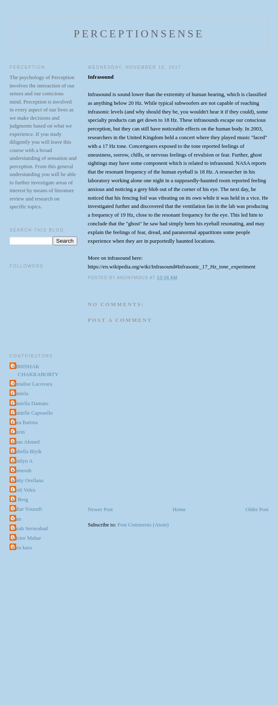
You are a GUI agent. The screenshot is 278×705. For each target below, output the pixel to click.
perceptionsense (139, 34)
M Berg (20, 499)
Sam (16, 519)
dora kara (22, 547)
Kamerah (22, 470)
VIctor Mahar (26, 538)
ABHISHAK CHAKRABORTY (35, 370)
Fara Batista (24, 422)
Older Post (257, 509)
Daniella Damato (30, 403)
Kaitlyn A (22, 461)
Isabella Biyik (27, 451)
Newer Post (100, 509)
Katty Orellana (28, 480)
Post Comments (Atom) (143, 525)
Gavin (18, 432)
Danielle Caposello (32, 413)
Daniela (20, 393)
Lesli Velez (24, 490)
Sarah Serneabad (30, 528)
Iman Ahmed (26, 442)
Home (179, 509)
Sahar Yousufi (27, 509)
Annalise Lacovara (32, 384)
